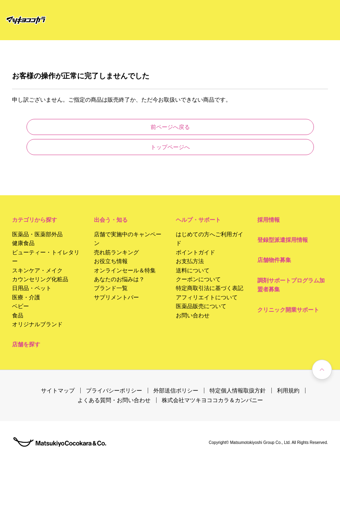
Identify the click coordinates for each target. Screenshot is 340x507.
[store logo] (26, 20)
